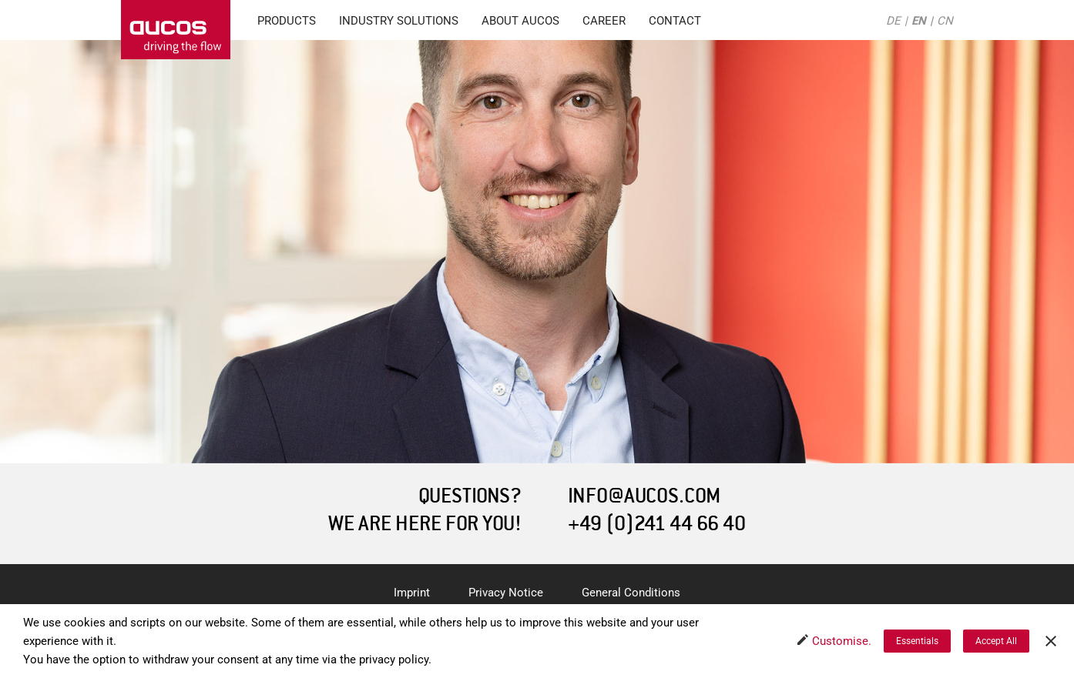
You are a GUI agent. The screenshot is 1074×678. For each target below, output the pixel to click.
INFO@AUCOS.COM (644, 496)
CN (945, 21)
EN (918, 21)
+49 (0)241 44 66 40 (657, 523)
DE (893, 21)
